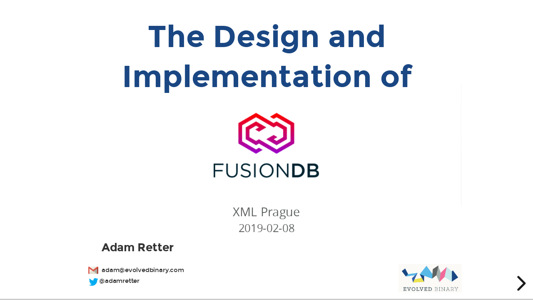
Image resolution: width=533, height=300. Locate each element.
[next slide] (520, 283)
